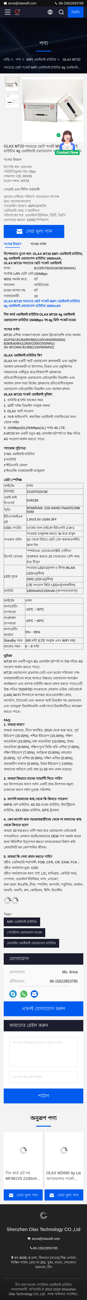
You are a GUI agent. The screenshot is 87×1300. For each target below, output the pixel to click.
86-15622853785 (69, 3)
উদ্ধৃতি (75, 12)
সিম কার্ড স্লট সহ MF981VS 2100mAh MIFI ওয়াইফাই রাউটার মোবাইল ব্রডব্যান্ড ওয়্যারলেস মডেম (23, 1176)
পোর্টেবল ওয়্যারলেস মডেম (24, 932)
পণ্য (18, 59)
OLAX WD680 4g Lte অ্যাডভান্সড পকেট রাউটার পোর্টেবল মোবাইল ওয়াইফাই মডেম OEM (63, 1176)
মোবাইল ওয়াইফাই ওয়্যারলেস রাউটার (31, 943)
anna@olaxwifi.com (19, 3)
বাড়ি (7, 59)
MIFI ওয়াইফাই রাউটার (41, 59)
